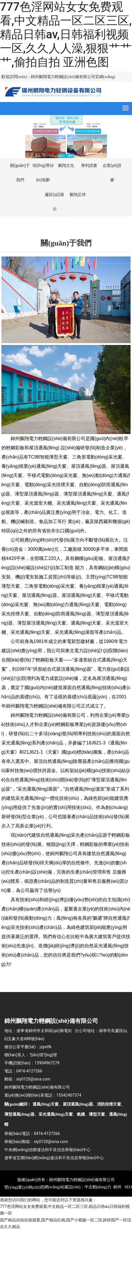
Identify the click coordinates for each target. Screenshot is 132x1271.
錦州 (117, 1187)
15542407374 (68, 1095)
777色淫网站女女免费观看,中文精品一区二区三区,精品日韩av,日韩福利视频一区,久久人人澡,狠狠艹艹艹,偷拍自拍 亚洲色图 (66, 34)
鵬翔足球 (78, 194)
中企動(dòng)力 (98, 1187)
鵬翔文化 (66, 165)
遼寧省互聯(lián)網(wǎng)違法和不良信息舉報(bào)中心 (54, 1157)
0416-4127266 (29, 1071)
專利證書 (89, 165)
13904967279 (47, 1063)
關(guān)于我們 (20, 172)
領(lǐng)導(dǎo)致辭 (42, 172)
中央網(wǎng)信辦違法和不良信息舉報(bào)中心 (47, 1149)
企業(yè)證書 (112, 172)
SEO (127, 1187)
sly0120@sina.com (33, 1079)
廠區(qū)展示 (54, 201)
